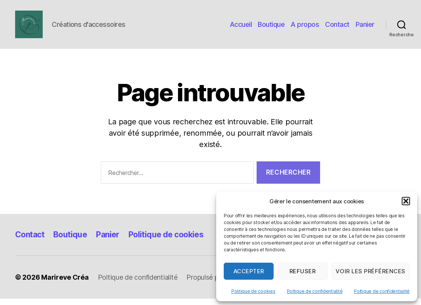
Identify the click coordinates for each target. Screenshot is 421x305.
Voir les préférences (371, 271)
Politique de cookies (253, 291)
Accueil (241, 27)
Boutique (271, 27)
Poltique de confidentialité (315, 291)
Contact (337, 27)
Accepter (249, 271)
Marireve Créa (65, 284)
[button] (406, 201)
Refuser (302, 271)
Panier (365, 27)
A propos (305, 27)
